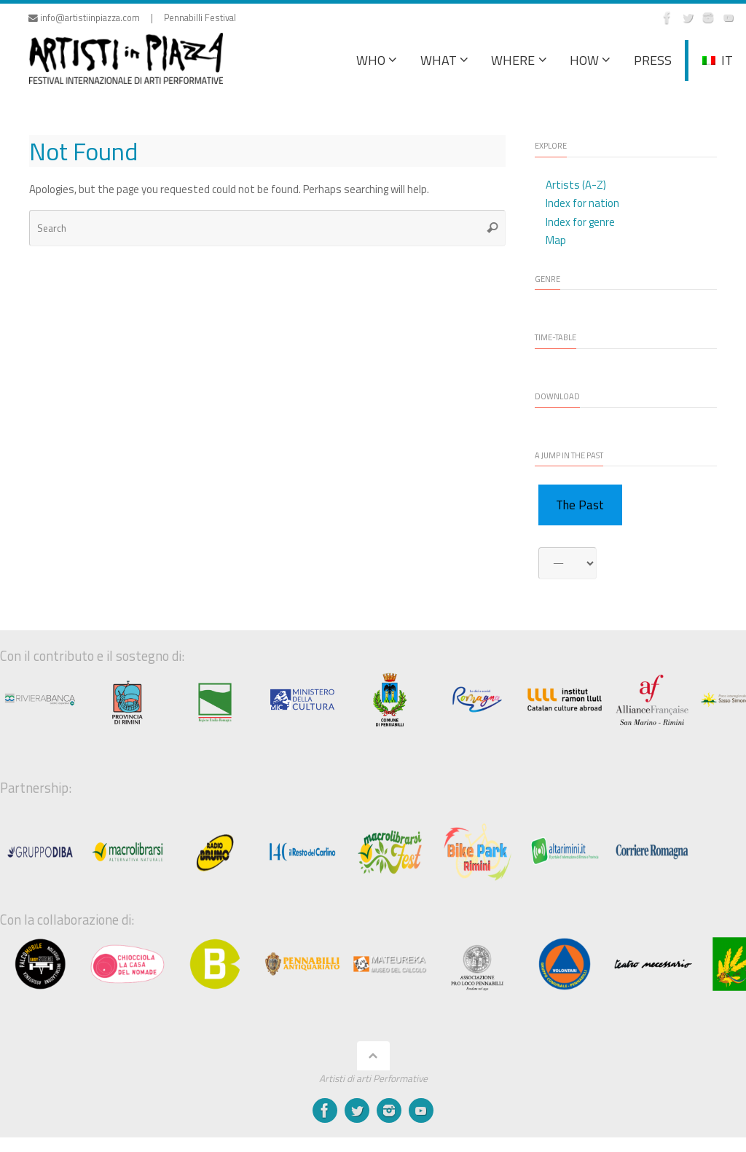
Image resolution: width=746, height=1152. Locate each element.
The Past (580, 504)
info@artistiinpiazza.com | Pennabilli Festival (132, 18)
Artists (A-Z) (576, 184)
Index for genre (580, 221)
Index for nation (582, 203)
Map (556, 240)
